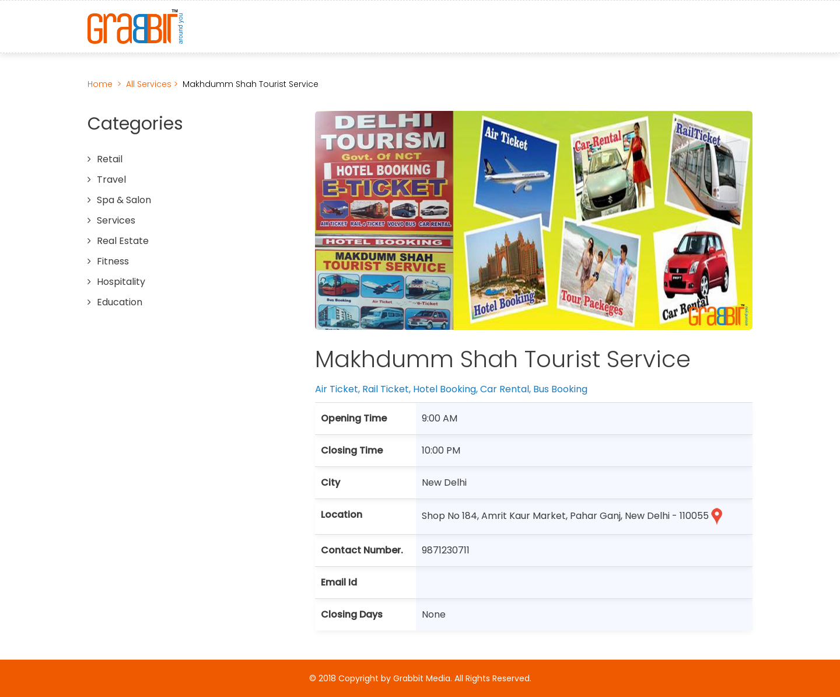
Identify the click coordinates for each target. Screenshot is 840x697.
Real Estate (123, 241)
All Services (150, 84)
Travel (111, 179)
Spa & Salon (124, 200)
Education (119, 302)
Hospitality (121, 281)
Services (116, 220)
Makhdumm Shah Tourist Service (250, 84)
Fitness (113, 261)
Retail (110, 159)
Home (100, 84)
